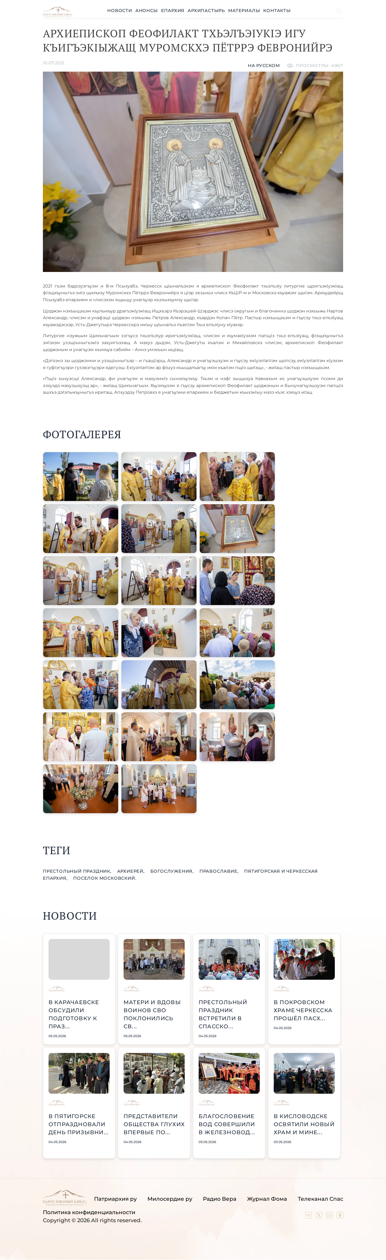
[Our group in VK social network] (309, 1216)
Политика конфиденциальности (89, 1212)
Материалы (244, 10)
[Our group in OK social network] (340, 1216)
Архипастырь (206, 10)
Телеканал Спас (320, 1199)
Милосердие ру (169, 1199)
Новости (119, 10)
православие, (219, 871)
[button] (80, 476)
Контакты (277, 10)
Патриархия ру (115, 1199)
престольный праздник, (78, 871)
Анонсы (146, 10)
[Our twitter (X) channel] (320, 1216)
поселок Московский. (104, 878)
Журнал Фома (267, 1199)
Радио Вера (219, 1199)
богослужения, (172, 871)
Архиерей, (131, 871)
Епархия (173, 10)
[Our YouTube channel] (330, 1216)
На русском (264, 65)
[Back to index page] (57, 15)
